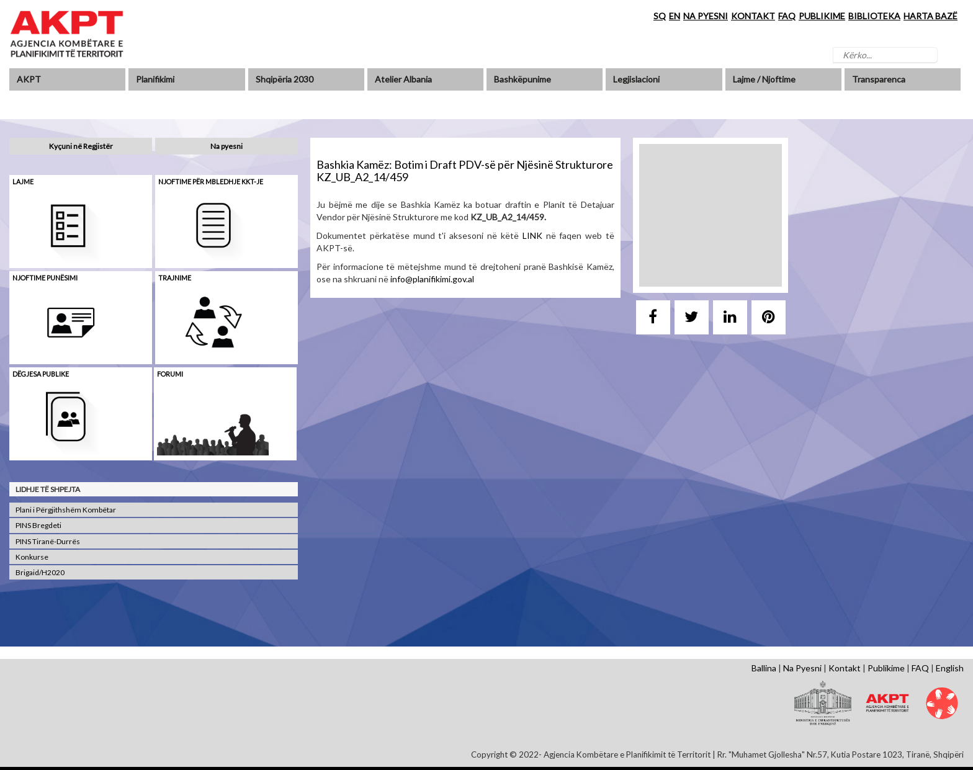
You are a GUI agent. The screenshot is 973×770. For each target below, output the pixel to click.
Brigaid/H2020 (40, 572)
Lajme (23, 181)
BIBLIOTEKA (874, 16)
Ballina (763, 668)
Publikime (886, 668)
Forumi (170, 374)
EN (674, 16)
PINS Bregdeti (38, 525)
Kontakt (844, 668)
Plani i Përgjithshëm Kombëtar (66, 509)
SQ (659, 16)
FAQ (787, 16)
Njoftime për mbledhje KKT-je (210, 181)
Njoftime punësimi (45, 278)
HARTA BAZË (930, 16)
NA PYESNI (705, 16)
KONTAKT (753, 16)
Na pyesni (226, 146)
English (950, 668)
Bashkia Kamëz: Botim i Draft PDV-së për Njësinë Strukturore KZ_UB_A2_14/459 (464, 171)
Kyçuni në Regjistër (81, 146)
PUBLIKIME (822, 16)
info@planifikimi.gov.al (432, 279)
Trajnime (174, 278)
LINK (532, 235)
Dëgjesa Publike (40, 374)
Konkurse (32, 557)
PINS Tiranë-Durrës (48, 541)
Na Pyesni (802, 668)
